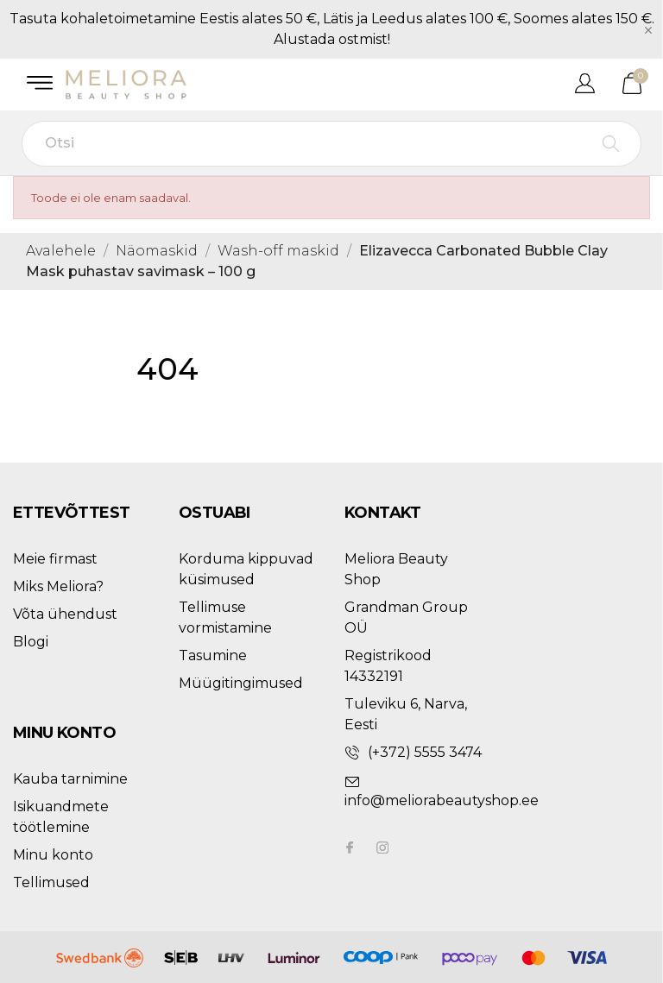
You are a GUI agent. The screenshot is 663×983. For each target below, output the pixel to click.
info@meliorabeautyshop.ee (441, 800)
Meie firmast (55, 559)
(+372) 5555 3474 (425, 752)
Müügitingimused (241, 683)
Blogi (30, 641)
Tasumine (213, 655)
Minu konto (53, 855)
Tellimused (51, 882)
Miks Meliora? (58, 586)
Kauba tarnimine (70, 779)
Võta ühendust (65, 614)
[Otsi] (331, 144)
